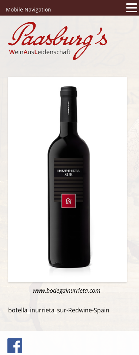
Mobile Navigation (28, 9)
